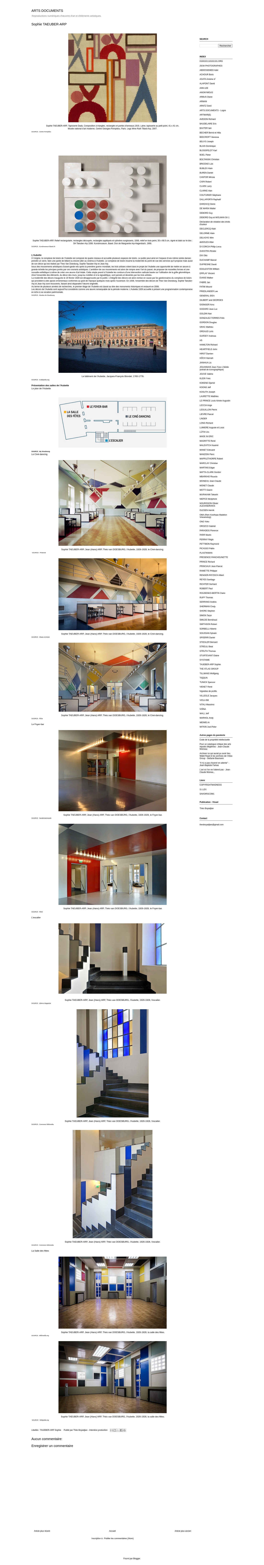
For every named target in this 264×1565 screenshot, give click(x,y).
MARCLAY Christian (209, 463)
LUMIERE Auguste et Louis (212, 427)
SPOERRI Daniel (207, 637)
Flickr (41, 718)
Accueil (112, 1531)
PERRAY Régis (206, 539)
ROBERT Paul (206, 588)
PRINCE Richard (207, 562)
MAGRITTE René (207, 441)
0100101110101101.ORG (211, 61)
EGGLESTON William (209, 269)
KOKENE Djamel (207, 383)
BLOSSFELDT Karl (208, 150)
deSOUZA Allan (207, 242)
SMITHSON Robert (208, 624)
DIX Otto (203, 255)
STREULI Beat (206, 646)
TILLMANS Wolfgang (209, 673)
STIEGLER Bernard (208, 642)
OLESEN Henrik (207, 510)
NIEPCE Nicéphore (208, 499)
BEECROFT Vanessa (209, 137)
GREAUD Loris (206, 331)
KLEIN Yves (205, 378)
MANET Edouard (207, 450)
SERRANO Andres (208, 602)
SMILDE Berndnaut (208, 620)
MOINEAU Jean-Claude (210, 481)
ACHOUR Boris (207, 74)
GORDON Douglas (208, 322)
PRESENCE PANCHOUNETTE (214, 557)
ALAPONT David (207, 83)
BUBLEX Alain (206, 168)
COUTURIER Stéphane (210, 195)
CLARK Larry (206, 186)
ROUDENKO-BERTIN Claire (212, 593)
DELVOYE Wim (207, 238)
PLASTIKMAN (206, 553)
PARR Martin (205, 535)
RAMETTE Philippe (208, 571)
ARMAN (203, 101)
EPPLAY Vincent (207, 273)
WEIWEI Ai (205, 722)
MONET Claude (207, 485)
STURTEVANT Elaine (209, 655)
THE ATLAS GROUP (209, 669)
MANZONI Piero (207, 454)
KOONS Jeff (205, 387)
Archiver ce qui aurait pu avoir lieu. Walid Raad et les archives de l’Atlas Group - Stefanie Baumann (216, 756)
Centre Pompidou (45, 132)
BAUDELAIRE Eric (208, 124)
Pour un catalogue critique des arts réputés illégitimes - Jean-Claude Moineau (215, 746)
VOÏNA (203, 709)
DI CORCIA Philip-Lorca (210, 247)
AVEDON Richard (207, 119)
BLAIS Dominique (208, 146)
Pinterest (43, 553)
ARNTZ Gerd (205, 106)
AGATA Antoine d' (207, 79)
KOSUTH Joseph (207, 392)
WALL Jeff (204, 713)
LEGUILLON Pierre (208, 409)
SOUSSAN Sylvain (208, 633)
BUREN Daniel (206, 173)
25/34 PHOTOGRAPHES (211, 66)
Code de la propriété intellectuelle (215, 740)
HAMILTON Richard (209, 345)
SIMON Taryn (206, 615)
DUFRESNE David (208, 264)
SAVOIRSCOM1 (207, 794)
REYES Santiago (207, 579)
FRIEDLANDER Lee (209, 291)
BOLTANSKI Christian (209, 159)
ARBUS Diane (206, 97)
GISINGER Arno (207, 304)
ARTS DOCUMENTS (47, 11)
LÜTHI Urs (204, 432)
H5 (201, 340)
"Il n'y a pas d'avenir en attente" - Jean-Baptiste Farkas (214, 764)
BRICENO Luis (206, 164)
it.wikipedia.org (44, 380)
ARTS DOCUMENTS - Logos (213, 110)
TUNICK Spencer (207, 682)
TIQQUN (204, 678)
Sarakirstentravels (45, 818)
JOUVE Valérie (206, 374)
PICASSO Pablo (207, 548)
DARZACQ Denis (207, 204)
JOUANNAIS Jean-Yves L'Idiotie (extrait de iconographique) (214, 368)
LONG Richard (206, 423)
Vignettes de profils (208, 691)
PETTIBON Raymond (209, 544)
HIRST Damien (206, 354)
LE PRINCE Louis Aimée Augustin (215, 401)
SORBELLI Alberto (208, 629)
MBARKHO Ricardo (208, 476)
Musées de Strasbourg (47, 295)
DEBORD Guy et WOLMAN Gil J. (215, 217)
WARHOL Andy (206, 718)
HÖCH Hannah (206, 358)
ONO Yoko (204, 521)
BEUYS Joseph (207, 141)
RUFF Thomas (206, 597)
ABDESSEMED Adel (209, 70)
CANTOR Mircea (207, 177)
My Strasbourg (44, 451)
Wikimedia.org (44, 1335)
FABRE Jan (205, 282)
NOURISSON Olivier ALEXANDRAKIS (209, 504)
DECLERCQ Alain (208, 229)
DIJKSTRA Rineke (208, 251)
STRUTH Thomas (208, 651)
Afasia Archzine (44, 637)
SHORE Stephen (207, 611)
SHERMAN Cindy (207, 606)
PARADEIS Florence (209, 530)
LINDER (203, 418)
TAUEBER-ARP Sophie (50, 1430)
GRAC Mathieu (206, 327)
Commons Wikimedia (46, 1124)
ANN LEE (204, 88)
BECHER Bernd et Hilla (210, 133)
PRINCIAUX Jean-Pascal (211, 566)
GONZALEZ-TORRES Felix (212, 318)
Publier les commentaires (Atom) (119, 1538)
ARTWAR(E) (205, 115)
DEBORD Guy (206, 213)
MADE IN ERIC (206, 436)
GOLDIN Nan (206, 313)
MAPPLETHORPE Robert (211, 459)
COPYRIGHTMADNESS (211, 785)
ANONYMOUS (206, 92)
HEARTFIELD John (208, 349)
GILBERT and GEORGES (211, 300)
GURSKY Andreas (208, 336)
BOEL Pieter (205, 155)
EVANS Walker (206, 278)
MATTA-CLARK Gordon (210, 472)
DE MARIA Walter (208, 208)
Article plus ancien (183, 1531)
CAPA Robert (205, 182)
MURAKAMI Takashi (209, 494)
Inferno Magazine (45, 1003)
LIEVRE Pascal (206, 414)
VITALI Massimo (207, 704)
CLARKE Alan (206, 191)
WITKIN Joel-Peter (208, 727)
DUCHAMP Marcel (208, 260)
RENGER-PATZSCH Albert (212, 575)
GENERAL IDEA (207, 296)
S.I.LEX (203, 789)
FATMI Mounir (206, 287)
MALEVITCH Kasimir (209, 445)
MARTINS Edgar (207, 467)
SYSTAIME (205, 660)
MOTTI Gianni (206, 490)
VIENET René (206, 687)
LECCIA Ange (206, 405)
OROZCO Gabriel (208, 526)
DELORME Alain (207, 233)
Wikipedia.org (44, 1420)
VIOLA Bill (204, 700)
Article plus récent (42, 1531)
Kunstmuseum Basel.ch (47, 246)
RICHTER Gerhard (208, 584)
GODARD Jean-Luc (208, 309)
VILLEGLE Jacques (208, 696)
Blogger (136, 1558)
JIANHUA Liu (205, 362)
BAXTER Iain (206, 128)
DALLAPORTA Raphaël (210, 199)
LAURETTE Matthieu (209, 396)
